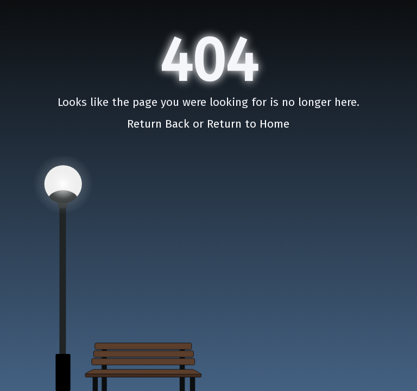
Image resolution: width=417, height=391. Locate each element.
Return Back (160, 123)
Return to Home (248, 123)
